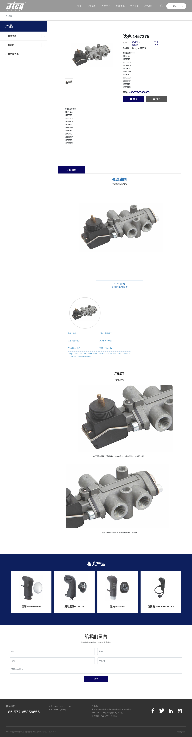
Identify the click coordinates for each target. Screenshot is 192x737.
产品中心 (136, 42)
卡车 (156, 42)
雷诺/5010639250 (31, 606)
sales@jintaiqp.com (62, 709)
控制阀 (135, 45)
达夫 (156, 45)
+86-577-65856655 (139, 92)
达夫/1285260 (117, 606)
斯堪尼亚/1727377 (74, 606)
